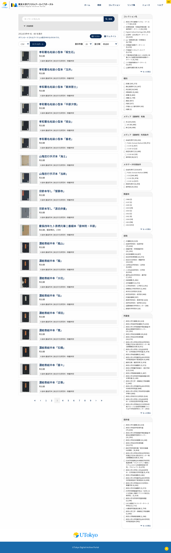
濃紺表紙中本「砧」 (51, 295)
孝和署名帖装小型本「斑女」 (56, 121)
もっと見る (147, 72)
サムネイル (110, 36)
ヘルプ (160, 5)
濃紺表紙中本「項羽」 (52, 313)
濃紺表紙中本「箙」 (51, 260)
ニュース (146, 5)
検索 (99, 5)
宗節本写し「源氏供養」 (53, 208)
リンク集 (131, 5)
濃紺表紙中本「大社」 (52, 278)
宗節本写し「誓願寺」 (52, 191)
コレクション (114, 5)
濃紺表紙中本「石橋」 (52, 347)
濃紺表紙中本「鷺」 (51, 330)
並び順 (97, 44)
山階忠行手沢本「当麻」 (53, 173)
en (169, 2)
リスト (96, 36)
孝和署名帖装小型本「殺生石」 (57, 52)
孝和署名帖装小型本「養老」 (56, 139)
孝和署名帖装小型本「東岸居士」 (59, 87)
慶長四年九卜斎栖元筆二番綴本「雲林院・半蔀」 (68, 226)
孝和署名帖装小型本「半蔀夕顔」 (59, 104)
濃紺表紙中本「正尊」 (52, 382)
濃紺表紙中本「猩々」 (52, 365)
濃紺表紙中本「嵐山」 (52, 243)
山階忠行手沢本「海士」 (53, 156)
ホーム (87, 5)
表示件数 (79, 44)
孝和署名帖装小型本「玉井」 (56, 69)
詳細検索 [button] (29, 26)
